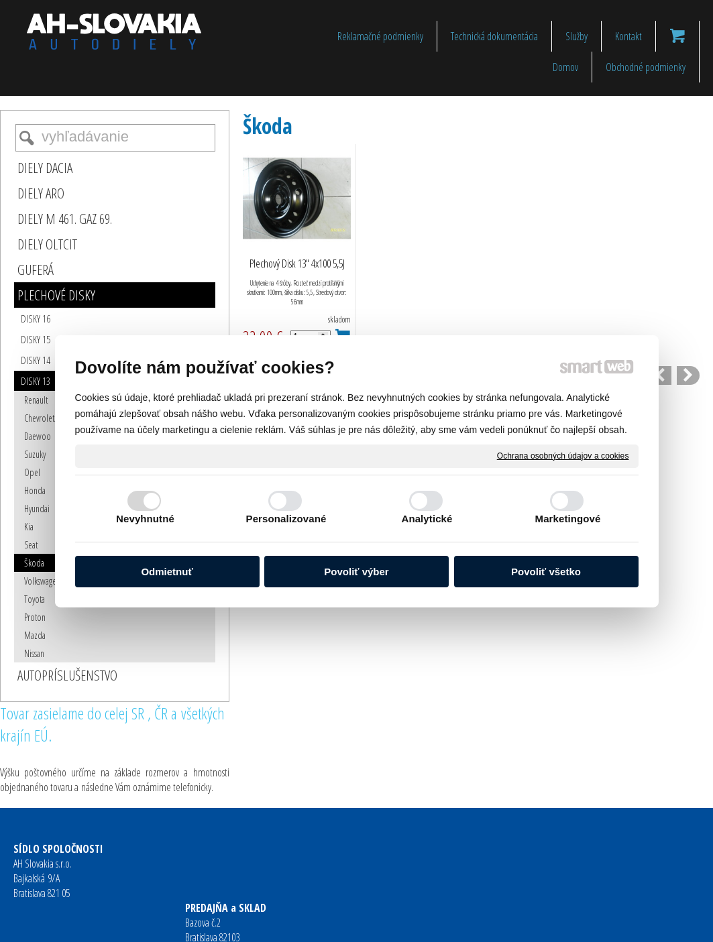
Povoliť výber (356, 571)
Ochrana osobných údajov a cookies (563, 455)
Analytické (426, 518)
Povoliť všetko (546, 571)
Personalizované (286, 518)
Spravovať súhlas (564, 922)
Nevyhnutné (145, 518)
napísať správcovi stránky (334, 922)
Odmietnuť (167, 571)
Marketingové (568, 518)
